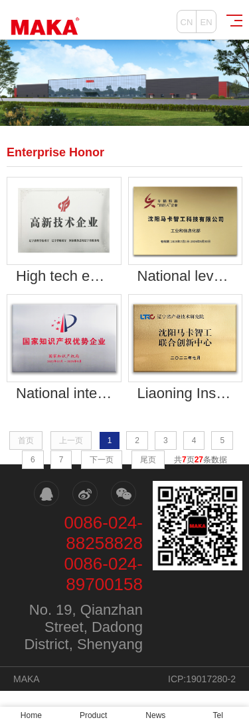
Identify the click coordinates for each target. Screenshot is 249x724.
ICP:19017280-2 (202, 679)
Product (93, 715)
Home (31, 715)
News (155, 715)
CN (187, 22)
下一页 (102, 459)
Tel (217, 715)
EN (206, 22)
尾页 (148, 459)
